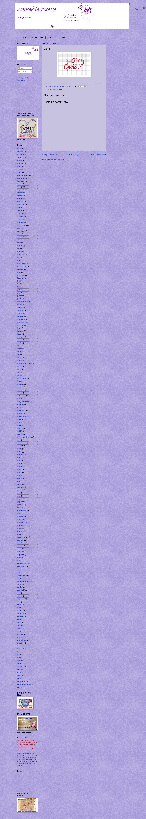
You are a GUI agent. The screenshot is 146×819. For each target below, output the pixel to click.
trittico (19, 657)
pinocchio (20, 505)
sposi (19, 607)
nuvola (19, 452)
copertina (20, 222)
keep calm (20, 360)
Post (20, 68)
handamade (21, 319)
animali (19, 169)
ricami (19, 560)
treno (19, 652)
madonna (20, 384)
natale (19, 428)
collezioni (20, 216)
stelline (19, 622)
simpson (20, 596)
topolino (20, 649)
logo (18, 372)
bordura (19, 201)
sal (18, 569)
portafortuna (21, 519)
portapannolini (22, 522)
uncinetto (20, 666)
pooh (19, 513)
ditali (18, 240)
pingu (19, 496)
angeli (19, 166)
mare (19, 393)
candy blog (20, 204)
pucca (19, 534)
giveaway (20, 310)
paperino (20, 466)
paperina (20, 463)
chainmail (20, 213)
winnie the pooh (22, 681)
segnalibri (20, 590)
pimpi (19, 493)
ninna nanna (21, 443)
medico (19, 399)
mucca (19, 422)
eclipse (19, 243)
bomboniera (21, 193)
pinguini (19, 499)
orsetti (19, 457)
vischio (19, 672)
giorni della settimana (24, 301)
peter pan (20, 487)
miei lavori (20, 404)
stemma (20, 625)
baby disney (21, 178)
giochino (20, 296)
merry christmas (22, 402)
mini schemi (21, 410)
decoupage (21, 231)
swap (19, 631)
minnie (19, 413)
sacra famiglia (21, 563)
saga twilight (21, 566)
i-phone (19, 340)
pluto (18, 507)
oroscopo (20, 455)
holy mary (20, 331)
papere (19, 460)
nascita (19, 425)
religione (20, 555)
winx (18, 687)
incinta (19, 343)
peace (19, 481)
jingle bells (20, 352)
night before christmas (24, 437)
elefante (20, 246)
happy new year (22, 322)
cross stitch (21, 225)
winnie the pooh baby (24, 684)
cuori (18, 228)
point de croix (21, 510)
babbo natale (21, 175)
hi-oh (19, 328)
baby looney (21, 181)
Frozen (19, 148)
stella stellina (21, 616)
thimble (19, 637)
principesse (21, 531)
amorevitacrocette (36, 10)
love (18, 381)
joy (18, 354)
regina (19, 552)
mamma (20, 390)
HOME (25, 38)
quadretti (20, 540)
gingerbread (21, 293)
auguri (19, 172)
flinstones (20, 278)
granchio (20, 313)
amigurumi (20, 163)
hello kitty (20, 325)
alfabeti (19, 160)
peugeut (20, 490)
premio (19, 528)
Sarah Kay (20, 157)
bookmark (20, 198)
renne (19, 558)
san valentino (21, 575)
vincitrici (20, 669)
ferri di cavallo (21, 266)
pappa (19, 469)
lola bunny (20, 375)
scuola (19, 587)
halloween (20, 316)
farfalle (19, 257)
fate (18, 260)
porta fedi (20, 516)
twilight (19, 660)
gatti (18, 290)
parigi (19, 475)
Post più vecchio (98, 154)
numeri (19, 449)
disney (19, 237)
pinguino (20, 502)
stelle (19, 619)
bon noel (20, 196)
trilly (18, 655)
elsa (18, 249)
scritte (19, 584)
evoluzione (20, 254)
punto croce (58, 89)
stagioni (19, 610)
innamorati (20, 349)
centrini (19, 210)
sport (19, 605)
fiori (18, 272)
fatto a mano (21, 263)
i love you (20, 337)
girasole (20, 307)
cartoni (19, 207)
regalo (19, 549)
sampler (20, 572)
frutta (19, 287)
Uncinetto (61, 38)
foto (18, 284)
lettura (19, 366)
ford (18, 281)
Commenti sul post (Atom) (56, 159)
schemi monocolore (23, 581)
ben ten (19, 184)
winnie (19, 678)
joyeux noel (21, 357)
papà (19, 472)
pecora (19, 484)
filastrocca (20, 269)
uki (18, 663)
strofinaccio (21, 628)
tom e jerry (20, 643)
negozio (20, 434)
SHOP (50, 38)
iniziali (19, 346)
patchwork (20, 478)
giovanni (20, 304)
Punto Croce (37, 38)
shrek (19, 593)
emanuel (20, 251)
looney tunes (21, 378)
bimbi (19, 187)
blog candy (20, 190)
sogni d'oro (21, 599)
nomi (52, 89)
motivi (19, 419)
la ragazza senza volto (24, 363)
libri (18, 369)
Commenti (22, 71)
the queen (20, 634)
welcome (20, 675)
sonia (19, 602)
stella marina (21, 613)
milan (19, 407)
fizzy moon (20, 275)
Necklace (20, 151)
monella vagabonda (23, 416)
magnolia (20, 387)
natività (19, 431)
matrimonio (21, 396)
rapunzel (20, 546)
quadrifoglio (21, 543)
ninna (19, 440)
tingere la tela (21, 640)
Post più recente (49, 154)
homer (19, 334)
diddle (19, 234)
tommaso (20, 646)
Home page (74, 154)
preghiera (20, 525)
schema (20, 578)
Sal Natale (20, 154)
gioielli (19, 299)
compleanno (21, 219)
